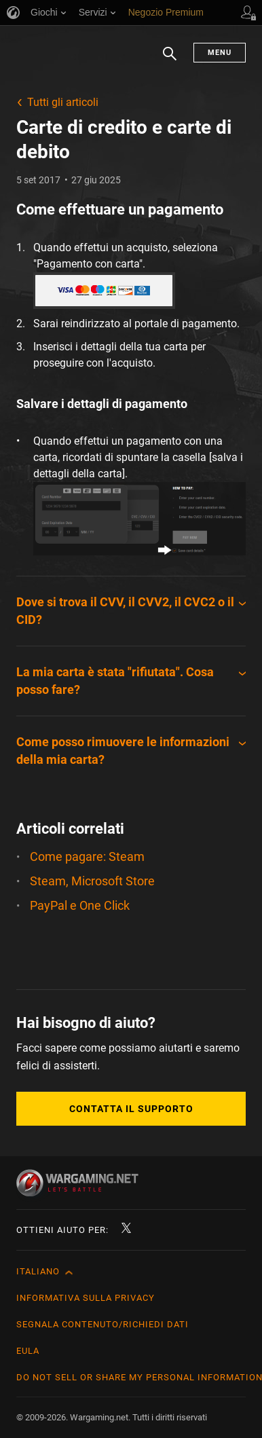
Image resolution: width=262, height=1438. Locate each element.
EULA (27, 1351)
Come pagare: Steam (87, 856)
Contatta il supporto (131, 1108)
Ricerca (170, 60)
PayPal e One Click (80, 905)
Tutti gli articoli (62, 102)
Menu (219, 52)
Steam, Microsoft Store (92, 881)
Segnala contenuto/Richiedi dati (102, 1324)
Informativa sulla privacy (85, 1298)
